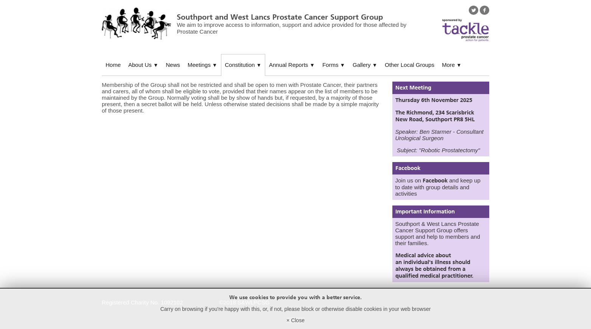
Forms (333, 65)
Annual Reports (292, 65)
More (452, 65)
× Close (295, 320)
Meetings (202, 65)
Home (113, 65)
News (173, 65)
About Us (143, 65)
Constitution (243, 65)
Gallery (365, 65)
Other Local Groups (409, 65)
